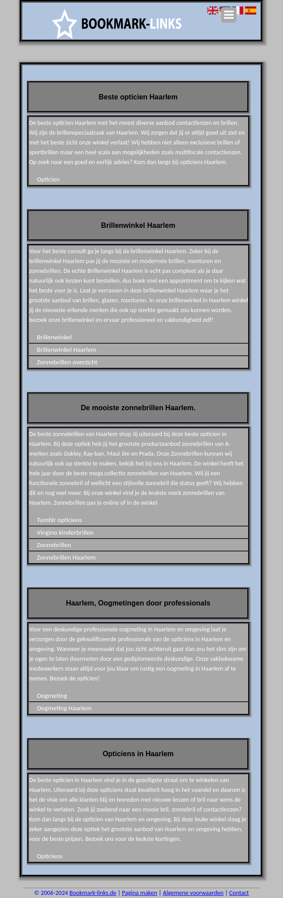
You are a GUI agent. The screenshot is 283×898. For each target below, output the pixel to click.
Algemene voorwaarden (193, 893)
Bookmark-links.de (93, 893)
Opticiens (49, 856)
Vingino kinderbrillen (65, 532)
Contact (239, 893)
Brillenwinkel (54, 337)
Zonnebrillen (54, 545)
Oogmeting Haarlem (64, 708)
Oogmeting (52, 696)
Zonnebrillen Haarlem (66, 557)
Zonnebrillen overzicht (67, 362)
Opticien (48, 179)
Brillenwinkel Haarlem (66, 350)
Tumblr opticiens (59, 520)
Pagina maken (139, 893)
